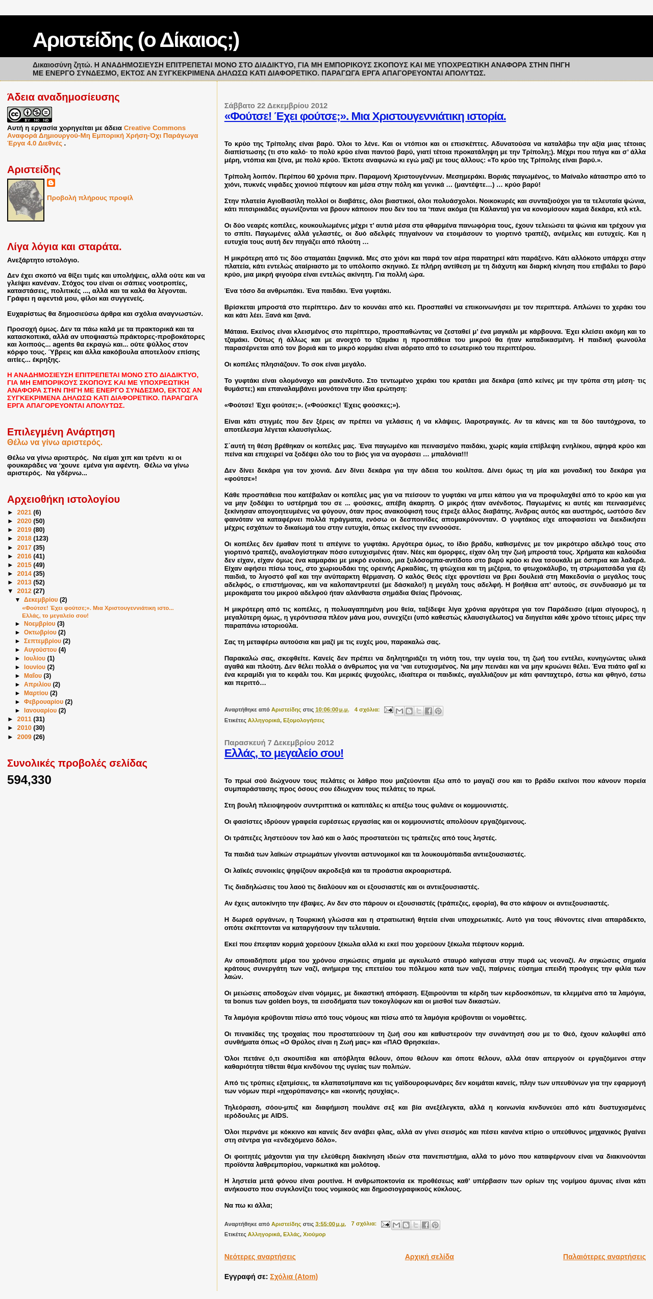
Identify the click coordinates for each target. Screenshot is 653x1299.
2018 (25, 538)
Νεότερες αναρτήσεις (260, 1257)
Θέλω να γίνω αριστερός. (55, 442)
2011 (25, 719)
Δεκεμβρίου (42, 599)
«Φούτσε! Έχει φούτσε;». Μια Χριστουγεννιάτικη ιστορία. (365, 116)
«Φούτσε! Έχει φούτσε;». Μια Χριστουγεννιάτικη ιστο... (97, 608)
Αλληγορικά (264, 720)
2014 (25, 573)
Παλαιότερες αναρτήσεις (604, 1257)
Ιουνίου (35, 667)
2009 (25, 737)
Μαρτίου (37, 693)
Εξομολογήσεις (303, 720)
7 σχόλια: (364, 1223)
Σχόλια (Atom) (294, 1276)
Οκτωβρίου (41, 632)
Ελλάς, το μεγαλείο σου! (284, 753)
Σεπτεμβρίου (43, 641)
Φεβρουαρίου (44, 701)
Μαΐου (33, 675)
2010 (25, 727)
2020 (25, 521)
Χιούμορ (314, 1234)
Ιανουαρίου (41, 710)
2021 (25, 512)
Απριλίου (38, 684)
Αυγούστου (41, 649)
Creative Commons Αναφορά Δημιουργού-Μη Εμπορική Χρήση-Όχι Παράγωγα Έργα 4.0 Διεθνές (102, 135)
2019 (25, 529)
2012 (25, 591)
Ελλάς (291, 1234)
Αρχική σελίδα (429, 1257)
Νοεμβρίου (40, 623)
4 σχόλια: (368, 709)
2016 (25, 556)
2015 (25, 565)
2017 (25, 547)
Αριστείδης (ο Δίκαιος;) (136, 40)
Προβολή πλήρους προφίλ (90, 198)
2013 (25, 582)
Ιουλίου (35, 658)
